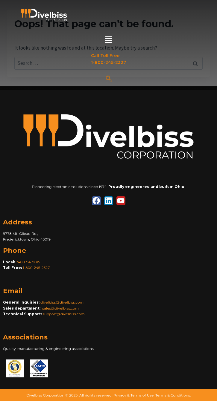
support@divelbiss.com (64, 314)
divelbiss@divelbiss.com (62, 302)
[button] (108, 39)
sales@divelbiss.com (60, 308)
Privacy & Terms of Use (133, 395)
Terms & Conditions (172, 395)
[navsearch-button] (109, 79)
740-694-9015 (28, 262)
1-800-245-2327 (36, 267)
